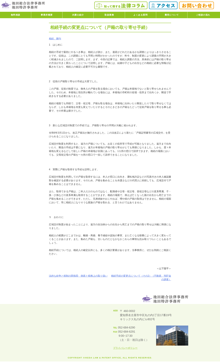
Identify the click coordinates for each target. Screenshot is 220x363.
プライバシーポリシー (125, 348)
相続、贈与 (55, 38)
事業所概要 (47, 15)
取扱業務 (109, 15)
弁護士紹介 (78, 15)
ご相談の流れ (203, 15)
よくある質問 (140, 15)
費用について (172, 15)
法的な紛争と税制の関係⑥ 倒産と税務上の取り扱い (78, 276)
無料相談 (15, 15)
